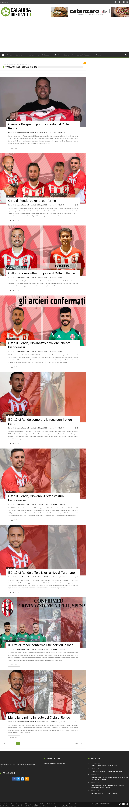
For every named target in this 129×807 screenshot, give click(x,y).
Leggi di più (14, 148)
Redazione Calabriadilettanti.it (25, 132)
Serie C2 (62, 132)
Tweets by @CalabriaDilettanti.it (54, 763)
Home (4, 64)
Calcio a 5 (11, 120)
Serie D (61, 428)
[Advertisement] (64, 36)
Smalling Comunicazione (68, 806)
